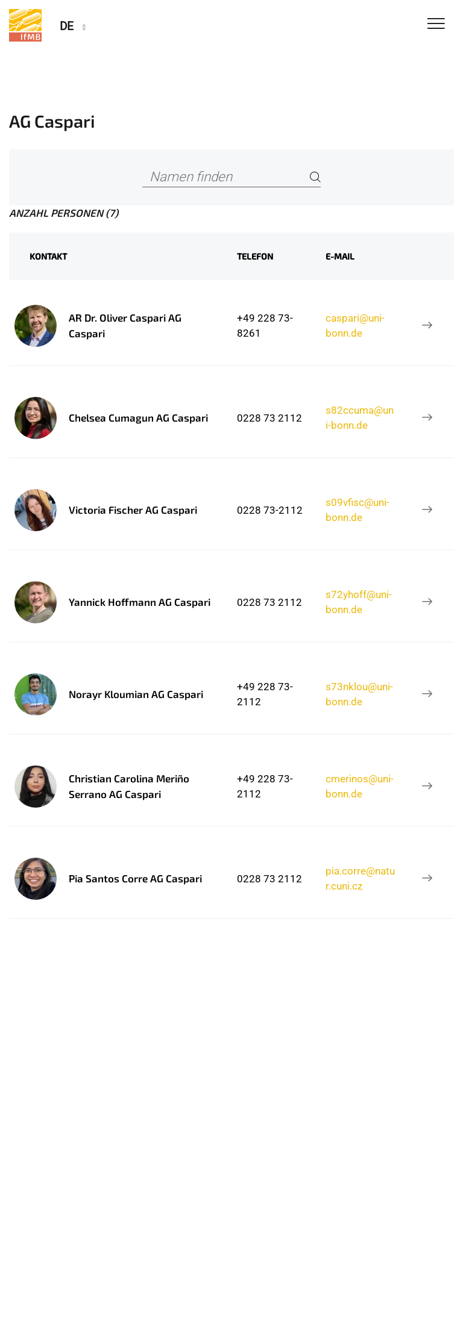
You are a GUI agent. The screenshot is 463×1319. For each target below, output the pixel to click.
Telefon (255, 256)
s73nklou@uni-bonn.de (359, 694)
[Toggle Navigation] (436, 24)
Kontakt (48, 256)
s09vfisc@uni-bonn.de (357, 509)
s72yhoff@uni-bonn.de (359, 601)
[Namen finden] (231, 177)
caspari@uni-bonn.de (355, 325)
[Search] (315, 177)
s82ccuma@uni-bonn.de (360, 417)
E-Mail (340, 256)
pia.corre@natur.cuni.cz (360, 878)
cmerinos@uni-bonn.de (360, 786)
